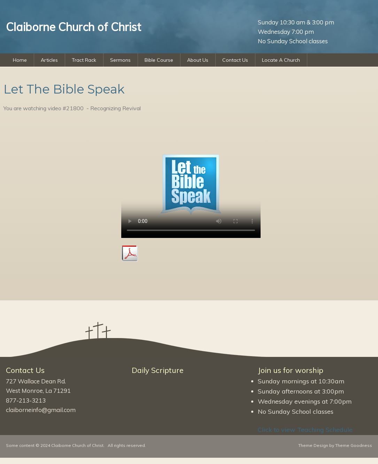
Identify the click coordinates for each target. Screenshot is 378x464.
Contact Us (235, 60)
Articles (49, 60)
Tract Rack (84, 60)
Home (20, 60)
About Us (197, 60)
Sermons (120, 60)
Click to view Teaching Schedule (305, 430)
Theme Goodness (353, 445)
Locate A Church (281, 60)
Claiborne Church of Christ (77, 445)
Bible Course (159, 60)
